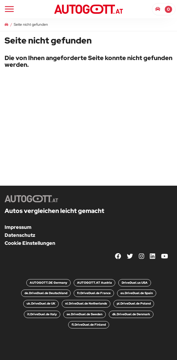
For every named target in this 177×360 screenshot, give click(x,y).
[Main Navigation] (9, 9)
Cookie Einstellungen (30, 243)
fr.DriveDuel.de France (94, 293)
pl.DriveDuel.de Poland (134, 303)
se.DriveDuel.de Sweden (84, 314)
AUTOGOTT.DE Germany (48, 283)
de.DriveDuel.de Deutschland (45, 293)
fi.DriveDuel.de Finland (89, 325)
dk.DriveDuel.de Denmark (131, 314)
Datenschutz (20, 235)
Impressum (18, 227)
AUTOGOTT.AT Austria (94, 283)
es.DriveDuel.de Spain (136, 293)
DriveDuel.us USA (135, 283)
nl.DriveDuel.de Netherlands (86, 303)
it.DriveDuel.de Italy (42, 314)
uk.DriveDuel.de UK (41, 303)
